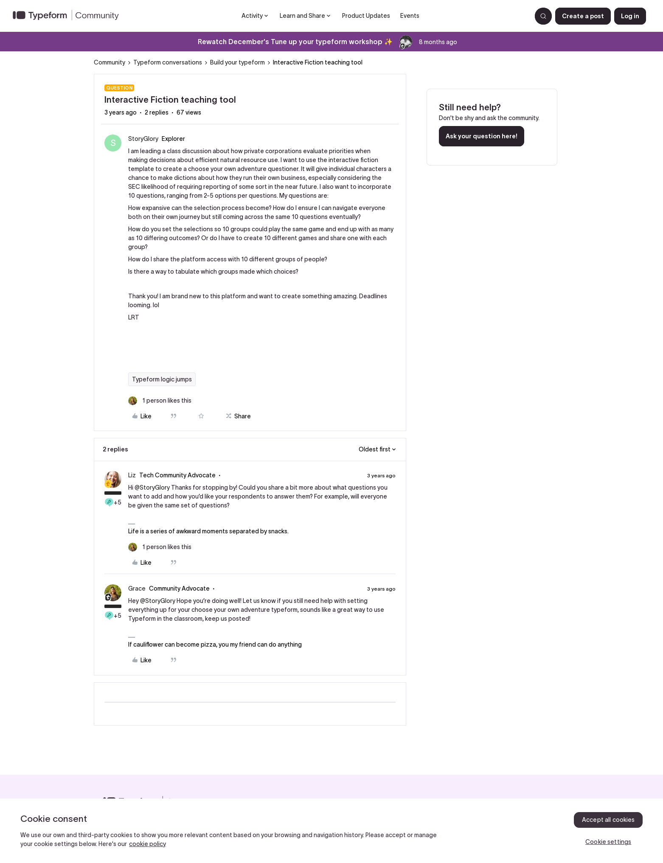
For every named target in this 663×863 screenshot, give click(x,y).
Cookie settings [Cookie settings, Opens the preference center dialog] (608, 841)
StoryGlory (143, 138)
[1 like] (159, 400)
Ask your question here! (481, 136)
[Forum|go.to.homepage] (69, 16)
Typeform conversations (167, 62)
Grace (137, 588)
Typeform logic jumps (162, 379)
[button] (583, 16)
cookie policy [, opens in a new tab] (147, 844)
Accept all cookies (608, 819)
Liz (132, 475)
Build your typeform (237, 62)
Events (409, 15)
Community (109, 62)
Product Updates (366, 15)
